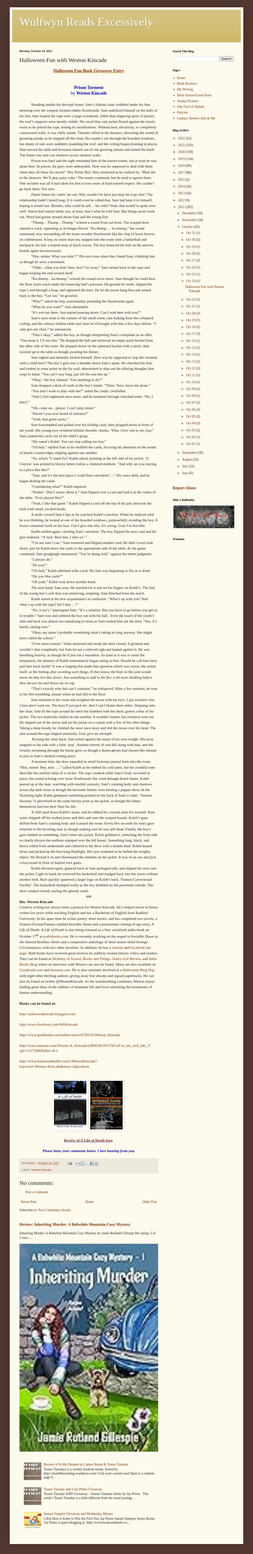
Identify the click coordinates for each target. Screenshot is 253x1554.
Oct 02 (191, 437)
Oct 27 (191, 260)
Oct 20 (191, 313)
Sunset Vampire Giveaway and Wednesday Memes (78, 1514)
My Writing (185, 89)
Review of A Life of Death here (88, 1140)
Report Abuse (184, 488)
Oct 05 (191, 416)
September (189, 452)
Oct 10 (191, 382)
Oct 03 (191, 430)
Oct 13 (191, 361)
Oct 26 (191, 267)
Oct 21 (191, 306)
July (185, 466)
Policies (182, 112)
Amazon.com (60, 970)
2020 (182, 152)
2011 (182, 207)
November (189, 220)
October (188, 227)
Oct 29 (191, 247)
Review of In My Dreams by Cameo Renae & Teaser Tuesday (86, 1464)
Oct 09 (191, 389)
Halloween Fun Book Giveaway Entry (88, 70)
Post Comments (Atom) (54, 1210)
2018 (182, 166)
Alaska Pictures (187, 101)
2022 (182, 138)
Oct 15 (191, 347)
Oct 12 (191, 368)
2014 (182, 186)
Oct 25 (191, 274)
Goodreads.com (31, 970)
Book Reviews (187, 83)
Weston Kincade (41, 1170)
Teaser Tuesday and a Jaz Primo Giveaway (73, 1489)
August (187, 459)
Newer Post (28, 1202)
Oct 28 (191, 253)
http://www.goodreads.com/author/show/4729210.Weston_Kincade (69, 1035)
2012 (182, 200)
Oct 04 (191, 423)
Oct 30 (191, 239)
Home (89, 1202)
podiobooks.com (55, 936)
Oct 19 (191, 320)
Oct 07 (191, 402)
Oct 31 (191, 233)
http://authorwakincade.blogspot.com (47, 1014)
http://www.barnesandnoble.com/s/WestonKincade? (58, 1061)
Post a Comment (37, 1192)
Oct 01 (191, 444)
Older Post (150, 1202)
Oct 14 (191, 354)
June (185, 473)
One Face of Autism (190, 106)
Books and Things (96, 959)
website (117, 947)
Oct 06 (191, 409)
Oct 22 (191, 299)
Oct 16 (191, 341)
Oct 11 (191, 375)
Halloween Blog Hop (138, 970)
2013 (182, 193)
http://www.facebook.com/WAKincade (48, 1024)
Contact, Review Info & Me (196, 118)
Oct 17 (191, 334)
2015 (182, 179)
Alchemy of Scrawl (66, 959)
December (189, 213)
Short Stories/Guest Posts (194, 95)
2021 (182, 145)
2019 (182, 159)
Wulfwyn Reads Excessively (86, 21)
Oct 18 (191, 327)
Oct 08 (191, 396)
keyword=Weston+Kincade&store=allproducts (54, 1066)
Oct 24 (191, 281)
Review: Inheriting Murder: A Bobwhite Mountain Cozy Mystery (74, 1224)
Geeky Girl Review (126, 959)
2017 (182, 172)
